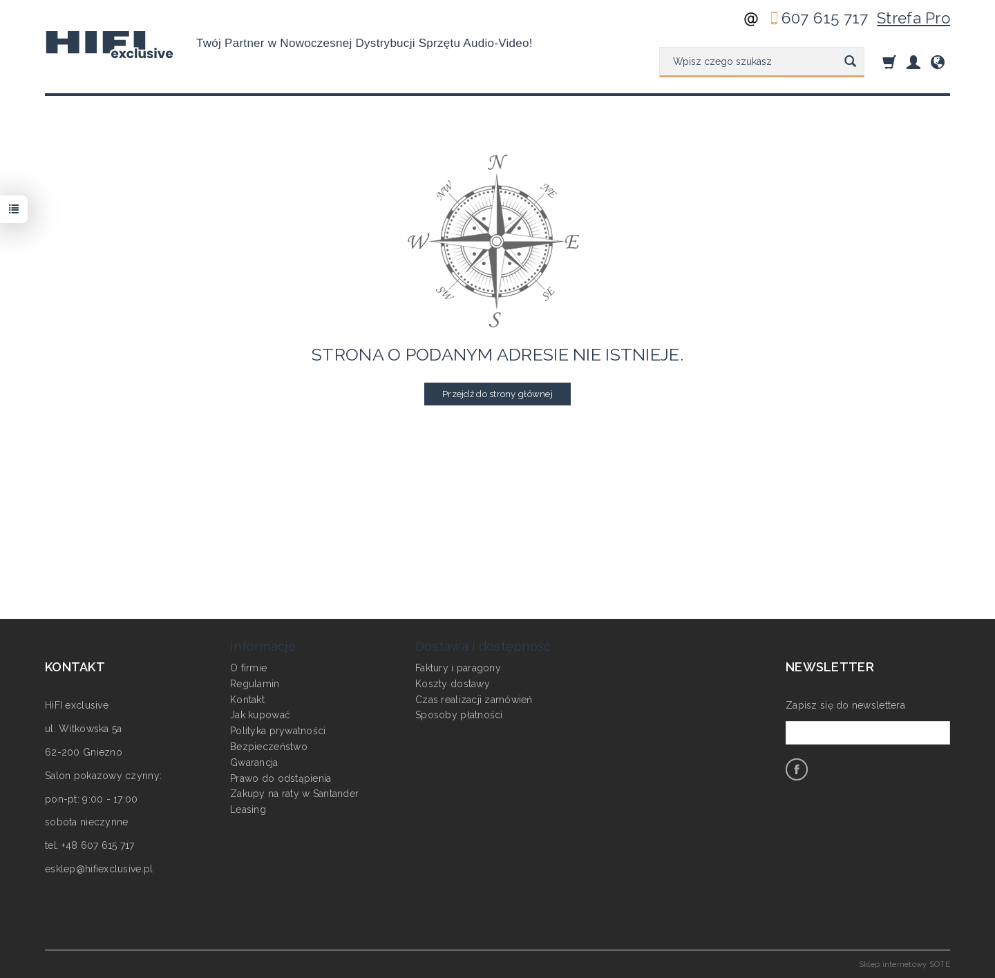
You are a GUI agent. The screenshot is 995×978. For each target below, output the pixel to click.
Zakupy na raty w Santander (294, 793)
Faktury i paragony (458, 667)
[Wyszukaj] (850, 62)
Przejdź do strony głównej (497, 394)
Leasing (248, 809)
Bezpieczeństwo (268, 746)
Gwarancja (254, 762)
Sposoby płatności (459, 714)
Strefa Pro (913, 18)
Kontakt (247, 699)
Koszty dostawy (452, 683)
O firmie (248, 667)
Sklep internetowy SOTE (904, 964)
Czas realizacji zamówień (474, 699)
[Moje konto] (913, 62)
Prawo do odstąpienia (281, 778)
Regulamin (255, 683)
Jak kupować (260, 714)
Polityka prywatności (278, 730)
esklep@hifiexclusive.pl (99, 868)
